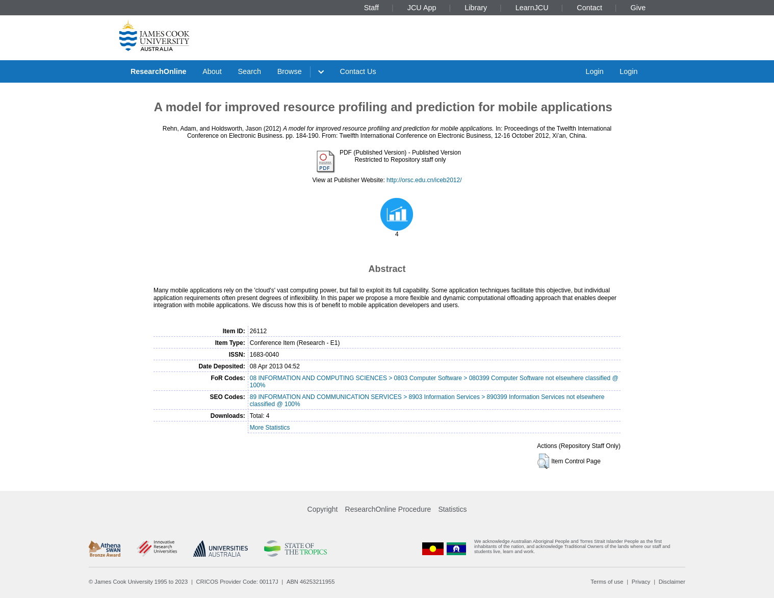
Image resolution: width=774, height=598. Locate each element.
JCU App (421, 8)
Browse (289, 71)
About (212, 71)
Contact (589, 8)
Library (476, 8)
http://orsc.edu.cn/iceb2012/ (423, 180)
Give (638, 8)
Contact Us (358, 71)
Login (594, 71)
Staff (371, 8)
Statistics (452, 509)
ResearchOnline (159, 71)
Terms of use (606, 582)
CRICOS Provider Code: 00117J (237, 582)
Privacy (641, 582)
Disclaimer (672, 582)
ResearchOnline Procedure (388, 509)
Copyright (322, 509)
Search (249, 71)
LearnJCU (532, 8)
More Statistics (270, 427)
